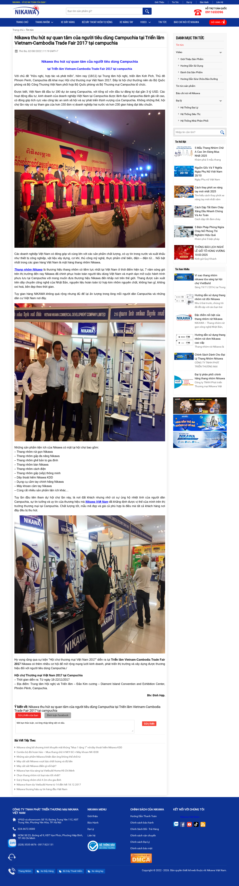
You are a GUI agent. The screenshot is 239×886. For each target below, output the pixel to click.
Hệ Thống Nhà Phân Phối (193, 120)
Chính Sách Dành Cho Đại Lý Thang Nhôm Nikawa (210, 356)
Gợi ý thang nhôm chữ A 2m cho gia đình (37, 779)
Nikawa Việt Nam (189, 816)
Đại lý (179, 100)
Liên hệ (92, 836)
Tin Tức (175, 2)
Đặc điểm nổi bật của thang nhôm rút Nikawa (208, 317)
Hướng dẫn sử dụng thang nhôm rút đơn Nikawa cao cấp (210, 338)
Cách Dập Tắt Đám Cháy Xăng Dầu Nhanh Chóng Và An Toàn (209, 211)
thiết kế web (189, 870)
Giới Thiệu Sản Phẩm (190, 59)
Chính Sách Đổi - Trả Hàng (146, 829)
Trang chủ (22, 22)
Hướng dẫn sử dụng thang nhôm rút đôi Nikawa (210, 297)
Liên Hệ (219, 2)
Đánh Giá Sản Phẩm (190, 72)
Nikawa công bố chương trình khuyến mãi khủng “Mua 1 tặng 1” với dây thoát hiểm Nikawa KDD (68, 747)
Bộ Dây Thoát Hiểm (70, 871)
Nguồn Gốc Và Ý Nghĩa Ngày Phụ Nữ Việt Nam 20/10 (208, 171)
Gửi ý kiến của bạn (28, 715)
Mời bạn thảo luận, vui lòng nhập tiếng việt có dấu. (74, 726)
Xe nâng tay (126, 22)
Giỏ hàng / (218, 21)
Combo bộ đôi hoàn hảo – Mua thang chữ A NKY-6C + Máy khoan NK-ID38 (56, 751)
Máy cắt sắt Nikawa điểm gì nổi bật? (35, 765)
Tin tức (162, 22)
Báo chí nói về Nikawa (186, 22)
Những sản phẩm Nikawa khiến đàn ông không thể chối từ (47, 756)
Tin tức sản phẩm (185, 85)
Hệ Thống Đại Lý (188, 107)
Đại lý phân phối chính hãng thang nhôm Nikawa (210, 376)
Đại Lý (189, 2)
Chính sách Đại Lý (141, 842)
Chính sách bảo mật (142, 848)
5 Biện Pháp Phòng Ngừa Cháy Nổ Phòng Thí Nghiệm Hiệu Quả (209, 231)
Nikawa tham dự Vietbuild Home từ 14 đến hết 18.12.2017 (47, 784)
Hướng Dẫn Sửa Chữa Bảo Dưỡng (198, 79)
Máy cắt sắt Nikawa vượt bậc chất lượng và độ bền (43, 761)
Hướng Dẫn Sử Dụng (190, 65)
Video (145, 22)
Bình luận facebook (57, 715)
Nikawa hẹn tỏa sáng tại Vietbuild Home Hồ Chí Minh (44, 770)
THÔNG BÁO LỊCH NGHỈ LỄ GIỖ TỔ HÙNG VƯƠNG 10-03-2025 (210, 250)
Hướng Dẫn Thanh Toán (145, 816)
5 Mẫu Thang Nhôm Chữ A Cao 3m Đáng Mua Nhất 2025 (209, 151)
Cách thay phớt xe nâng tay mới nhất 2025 (208, 189)
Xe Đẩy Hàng (68, 22)
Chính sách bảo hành (143, 823)
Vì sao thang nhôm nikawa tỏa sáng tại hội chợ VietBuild (208, 279)
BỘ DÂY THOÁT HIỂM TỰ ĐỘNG (97, 22)
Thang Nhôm (44, 22)
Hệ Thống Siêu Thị (189, 114)
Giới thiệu (94, 816)
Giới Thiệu (159, 2)
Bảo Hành (204, 2)
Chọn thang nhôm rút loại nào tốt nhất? (37, 775)
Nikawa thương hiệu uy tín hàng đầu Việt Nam (40, 789)
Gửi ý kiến (149, 723)
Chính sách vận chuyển (144, 836)
